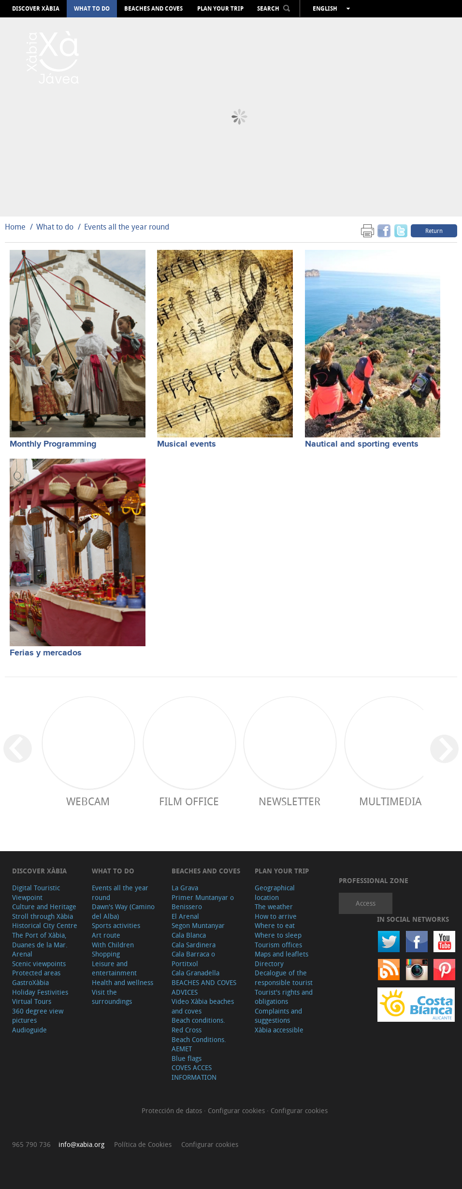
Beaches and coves (153, 9)
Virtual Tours (31, 1001)
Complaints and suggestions (278, 1015)
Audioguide (29, 1029)
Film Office (189, 801)
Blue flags (187, 1058)
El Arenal (185, 916)
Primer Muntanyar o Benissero (203, 902)
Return (434, 230)
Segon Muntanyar (198, 925)
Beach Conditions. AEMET (199, 1044)
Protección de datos (173, 1110)
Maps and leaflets (281, 953)
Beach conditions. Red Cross (198, 1024)
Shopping (106, 953)
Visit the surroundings (112, 996)
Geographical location (275, 892)
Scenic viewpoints (39, 963)
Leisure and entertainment (114, 968)
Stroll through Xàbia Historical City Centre (44, 921)
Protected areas (36, 972)
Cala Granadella (195, 972)
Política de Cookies (143, 1144)
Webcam (88, 801)
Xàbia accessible (279, 1029)
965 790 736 (31, 1144)
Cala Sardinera (194, 944)
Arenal (22, 953)
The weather (274, 906)
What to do (92, 9)
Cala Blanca (189, 935)
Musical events (186, 444)
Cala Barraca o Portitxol (193, 958)
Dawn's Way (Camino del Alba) (123, 911)
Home (15, 226)
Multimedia (390, 801)
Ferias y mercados (46, 653)
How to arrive (276, 916)
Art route (106, 935)
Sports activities (116, 925)
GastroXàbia (30, 982)
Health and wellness (122, 982)
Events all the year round (126, 226)
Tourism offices (278, 944)
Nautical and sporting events (362, 444)
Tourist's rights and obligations (284, 996)
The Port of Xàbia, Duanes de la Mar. (40, 939)
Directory (269, 963)
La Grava (185, 887)
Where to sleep (278, 935)
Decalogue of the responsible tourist (284, 977)
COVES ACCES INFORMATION (194, 1072)
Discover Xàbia (35, 9)
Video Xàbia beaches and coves (203, 1006)
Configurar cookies (237, 1110)
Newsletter (289, 801)
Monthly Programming (53, 444)
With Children (113, 944)
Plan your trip (220, 9)
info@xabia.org (81, 1144)
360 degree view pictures (37, 1015)
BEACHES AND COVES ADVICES (204, 987)
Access (365, 903)
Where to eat (275, 925)
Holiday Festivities (40, 992)
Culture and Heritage (44, 906)
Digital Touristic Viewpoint (36, 892)
